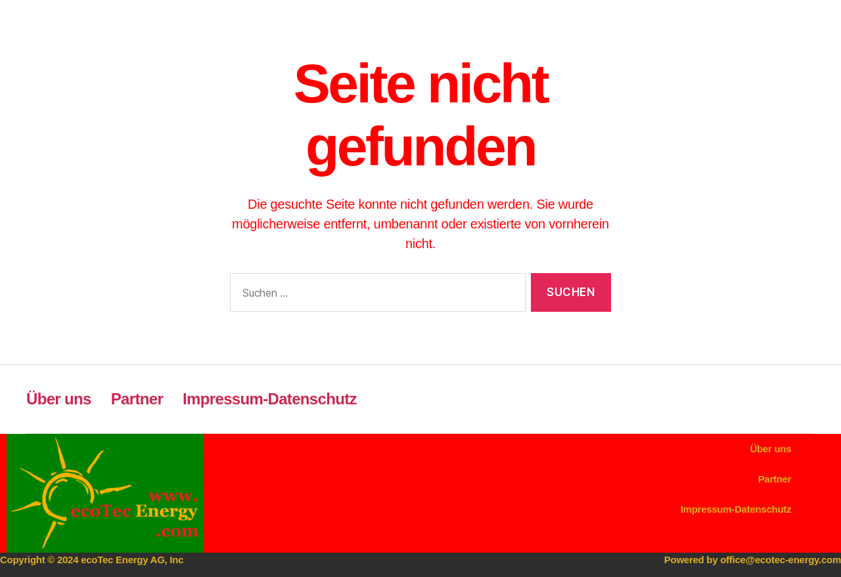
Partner (137, 399)
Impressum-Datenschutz (270, 399)
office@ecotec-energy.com (780, 559)
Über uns (58, 399)
